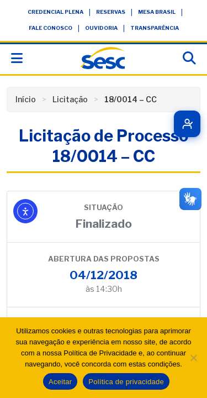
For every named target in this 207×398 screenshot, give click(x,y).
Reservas (110, 12)
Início (25, 99)
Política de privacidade (126, 382)
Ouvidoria (101, 28)
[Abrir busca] (189, 58)
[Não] (193, 357)
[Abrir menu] (16, 58)
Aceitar (60, 382)
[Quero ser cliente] (187, 124)
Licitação (70, 99)
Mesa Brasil (157, 12)
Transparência (154, 28)
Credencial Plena (55, 12)
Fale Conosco (50, 28)
